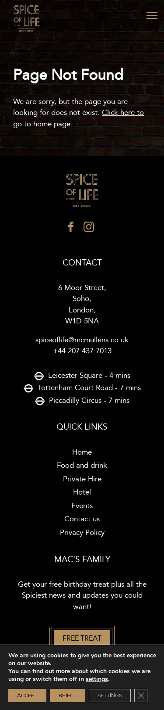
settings (97, 679)
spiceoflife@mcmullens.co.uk (82, 340)
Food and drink (82, 465)
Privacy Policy (82, 532)
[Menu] (152, 16)
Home (82, 452)
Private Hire (82, 479)
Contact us (82, 519)
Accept (27, 695)
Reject (68, 695)
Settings (110, 695)
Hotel (82, 492)
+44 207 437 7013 (82, 351)
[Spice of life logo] (82, 191)
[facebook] (71, 229)
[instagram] (89, 229)
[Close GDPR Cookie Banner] (140, 695)
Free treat (82, 638)
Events (82, 506)
